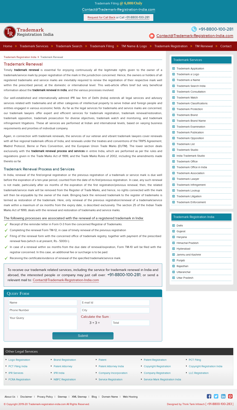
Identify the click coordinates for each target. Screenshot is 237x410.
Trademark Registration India (20, 57)
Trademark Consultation (191, 91)
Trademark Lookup (188, 190)
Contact (225, 46)
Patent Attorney (63, 366)
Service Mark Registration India (162, 379)
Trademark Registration (171, 46)
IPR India (59, 373)
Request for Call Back (101, 17)
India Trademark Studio (191, 155)
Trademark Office (187, 161)
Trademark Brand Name (191, 120)
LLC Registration (198, 373)
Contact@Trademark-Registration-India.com (118, 9)
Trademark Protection (190, 109)
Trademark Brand (187, 115)
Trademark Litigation (189, 196)
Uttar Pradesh (185, 277)
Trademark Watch (187, 97)
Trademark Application (190, 68)
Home (7, 46)
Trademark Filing (102, 46)
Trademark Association (190, 173)
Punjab (181, 260)
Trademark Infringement (191, 184)
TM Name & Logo (134, 46)
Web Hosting (130, 397)
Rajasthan (182, 266)
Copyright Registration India (205, 366)
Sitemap (62, 397)
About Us (10, 397)
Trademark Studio (187, 149)
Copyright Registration (157, 366)
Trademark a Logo (188, 74)
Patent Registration (155, 359)
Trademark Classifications (192, 103)
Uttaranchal (183, 272)
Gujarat (181, 231)
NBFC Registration (65, 379)
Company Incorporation (113, 373)
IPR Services (16, 373)
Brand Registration (65, 359)
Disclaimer (26, 397)
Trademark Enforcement (191, 202)
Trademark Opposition (190, 138)
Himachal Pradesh (187, 243)
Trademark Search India (191, 86)
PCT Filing (195, 359)
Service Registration (110, 379)
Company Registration (157, 373)
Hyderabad (183, 248)
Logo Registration (19, 359)
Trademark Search (69, 46)
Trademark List (186, 144)
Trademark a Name (188, 80)
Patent (102, 359)
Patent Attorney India (111, 366)
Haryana (182, 237)
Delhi (180, 225)
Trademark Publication (190, 132)
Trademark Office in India (192, 167)
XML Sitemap (79, 397)
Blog (94, 397)
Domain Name (110, 397)
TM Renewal (204, 46)
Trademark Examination (191, 126)
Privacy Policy (45, 397)
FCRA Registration (19, 379)
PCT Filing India (18, 366)
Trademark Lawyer (188, 179)
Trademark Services (34, 46)
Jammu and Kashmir (189, 254)
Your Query (43, 322)
